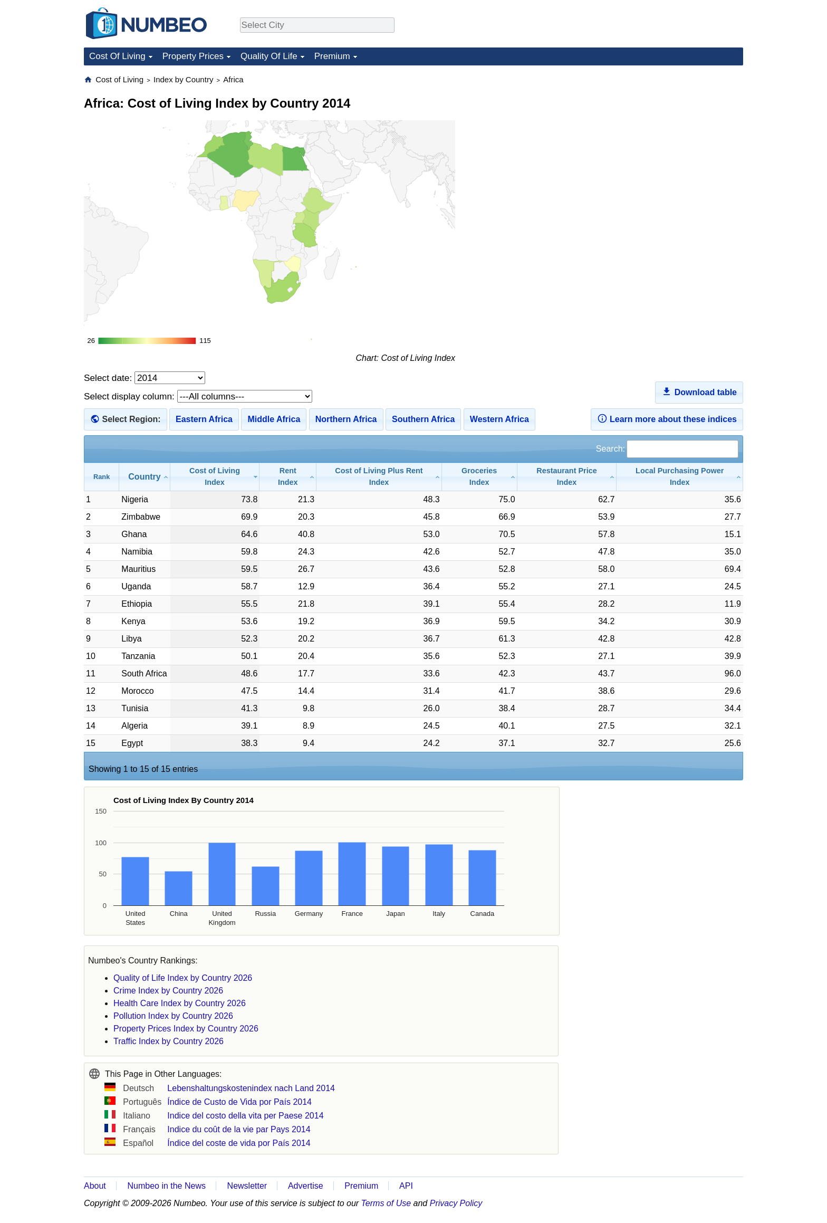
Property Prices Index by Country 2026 (185, 1028)
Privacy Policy (456, 1203)
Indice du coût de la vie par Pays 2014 (238, 1129)
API (406, 1185)
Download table (699, 391)
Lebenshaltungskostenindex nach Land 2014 (251, 1088)
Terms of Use (386, 1203)
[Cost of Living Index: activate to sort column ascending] (215, 477)
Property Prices (193, 56)
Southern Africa (423, 419)
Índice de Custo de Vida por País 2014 (239, 1101)
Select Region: (131, 419)
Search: (667, 448)
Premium (332, 56)
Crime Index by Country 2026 (168, 990)
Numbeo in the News (166, 1185)
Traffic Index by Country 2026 (168, 1041)
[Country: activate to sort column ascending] (144, 477)
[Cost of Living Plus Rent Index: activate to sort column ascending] (379, 477)
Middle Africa (273, 419)
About (95, 1185)
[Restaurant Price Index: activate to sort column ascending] (567, 477)
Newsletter (247, 1185)
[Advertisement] (664, 140)
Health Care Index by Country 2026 (179, 1003)
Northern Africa (346, 419)
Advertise (305, 1185)
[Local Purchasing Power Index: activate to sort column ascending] (680, 477)
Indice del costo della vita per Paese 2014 (245, 1115)
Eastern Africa (204, 419)
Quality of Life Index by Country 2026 (182, 977)
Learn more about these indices (667, 418)
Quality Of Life (269, 56)
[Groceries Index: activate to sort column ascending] (479, 477)
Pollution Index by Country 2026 (173, 1015)
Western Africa (499, 419)
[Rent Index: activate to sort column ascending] (287, 477)
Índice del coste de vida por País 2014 (238, 1143)
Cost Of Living (117, 56)
